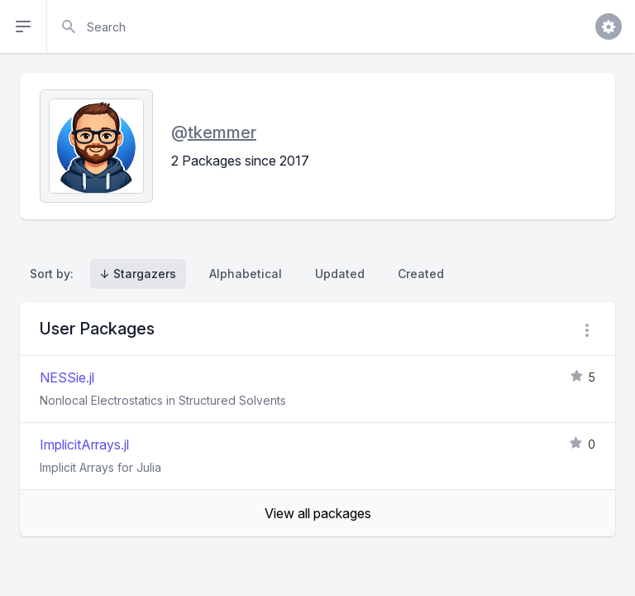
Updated (340, 274)
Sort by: (55, 274)
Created (421, 274)
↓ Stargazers (138, 274)
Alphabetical (245, 274)
